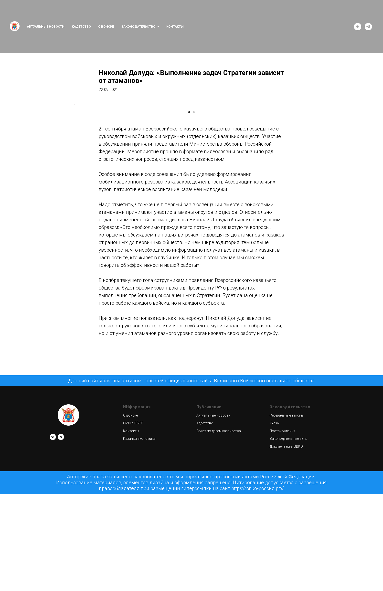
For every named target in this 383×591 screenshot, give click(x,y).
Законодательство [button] (138, 26)
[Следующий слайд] (309, 172)
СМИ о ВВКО (133, 557)
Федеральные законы (287, 550)
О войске (106, 26)
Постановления (282, 565)
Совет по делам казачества (218, 565)
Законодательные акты (288, 573)
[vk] (357, 26)
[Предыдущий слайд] (74, 172)
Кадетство (81, 26)
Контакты (175, 26)
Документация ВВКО (286, 580)
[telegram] (368, 26)
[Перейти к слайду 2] (194, 246)
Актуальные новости (45, 26)
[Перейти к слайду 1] (189, 246)
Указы (274, 557)
